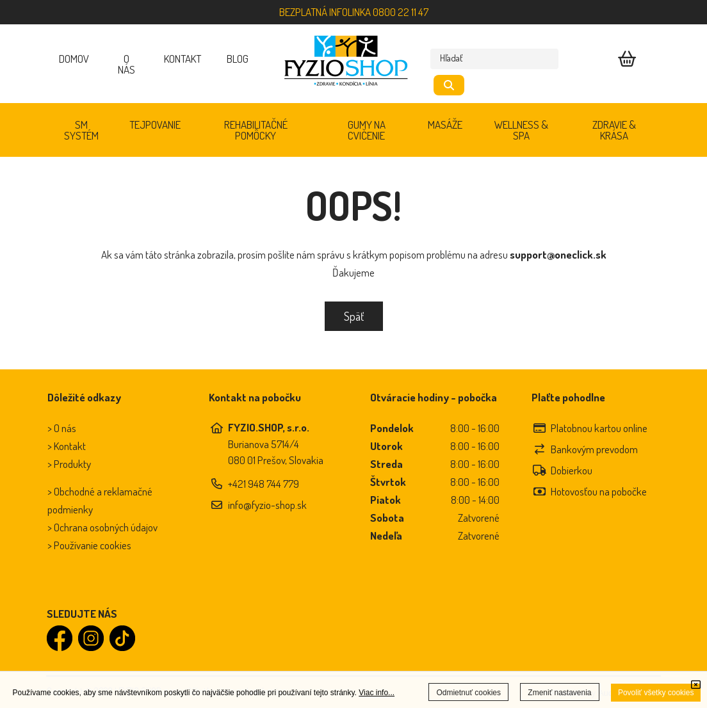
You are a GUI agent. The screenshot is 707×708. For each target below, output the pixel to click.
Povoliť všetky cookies (656, 692)
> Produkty (69, 464)
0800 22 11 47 (400, 12)
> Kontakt (66, 446)
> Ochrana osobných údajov (102, 527)
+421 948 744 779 (263, 483)
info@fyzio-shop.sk (267, 504)
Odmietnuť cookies (468, 692)
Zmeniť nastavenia (559, 692)
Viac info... (376, 692)
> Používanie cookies (89, 545)
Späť (354, 316)
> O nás (61, 428)
